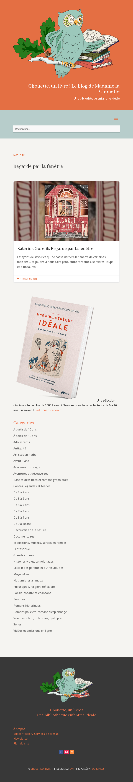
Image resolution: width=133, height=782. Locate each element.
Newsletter (21, 739)
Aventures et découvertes (30, 474)
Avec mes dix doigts (26, 467)
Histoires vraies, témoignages (33, 561)
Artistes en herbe (24, 455)
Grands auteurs (23, 555)
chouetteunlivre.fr (42, 768)
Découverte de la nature (29, 530)
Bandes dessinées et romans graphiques (40, 480)
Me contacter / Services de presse (35, 734)
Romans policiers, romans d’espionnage (40, 612)
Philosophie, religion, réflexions (34, 587)
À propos (19, 729)
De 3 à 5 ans (21, 492)
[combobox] (66, 128)
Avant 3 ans (21, 461)
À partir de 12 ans (25, 436)
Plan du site (21, 743)
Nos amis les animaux (28, 580)
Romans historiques (27, 606)
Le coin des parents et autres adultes (38, 568)
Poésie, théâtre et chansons (32, 593)
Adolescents (21, 442)
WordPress (98, 768)
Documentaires (23, 536)
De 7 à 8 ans (21, 511)
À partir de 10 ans (25, 429)
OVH (72, 768)
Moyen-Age (21, 574)
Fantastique (21, 549)
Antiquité (19, 448)
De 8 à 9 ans (21, 517)
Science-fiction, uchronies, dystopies (38, 618)
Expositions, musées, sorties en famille (39, 543)
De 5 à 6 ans (21, 499)
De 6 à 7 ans (21, 505)
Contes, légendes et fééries (31, 486)
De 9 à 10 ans (22, 524)
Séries (17, 624)
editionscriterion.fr (49, 410)
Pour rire (19, 599)
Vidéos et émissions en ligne (32, 631)
